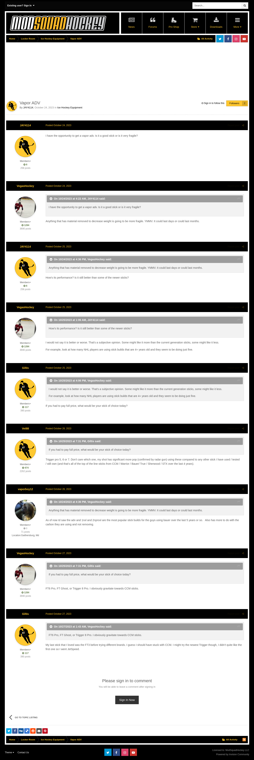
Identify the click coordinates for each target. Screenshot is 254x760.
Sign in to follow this (214, 103)
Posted (57, 125)
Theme (9, 752)
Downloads (216, 26)
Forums (152, 26)
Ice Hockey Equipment (69, 107)
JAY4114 (28, 107)
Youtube (244, 38)
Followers (234, 103)
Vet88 (25, 428)
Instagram (236, 38)
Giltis (25, 367)
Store (195, 26)
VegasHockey (25, 185)
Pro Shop (174, 26)
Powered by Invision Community (232, 754)
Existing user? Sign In (20, 5)
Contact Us (23, 752)
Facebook (228, 38)
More (237, 26)
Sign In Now (127, 699)
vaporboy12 (25, 489)
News (131, 26)
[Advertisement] (76, 71)
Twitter (220, 38)
